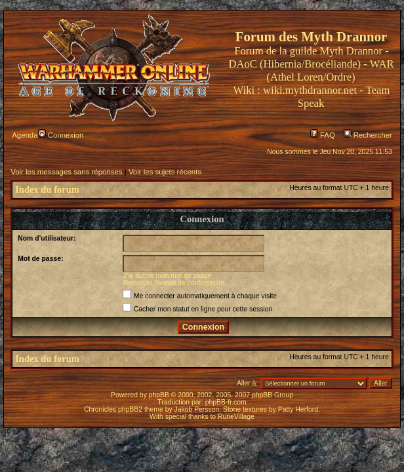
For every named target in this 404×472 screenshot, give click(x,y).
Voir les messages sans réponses (66, 172)
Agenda (24, 135)
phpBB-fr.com (226, 402)
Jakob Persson (197, 409)
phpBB (159, 395)
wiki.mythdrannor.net (310, 90)
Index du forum (47, 189)
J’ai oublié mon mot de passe (167, 275)
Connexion (61, 135)
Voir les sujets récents (165, 172)
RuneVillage (236, 416)
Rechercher (368, 135)
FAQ (322, 135)
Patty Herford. (299, 409)
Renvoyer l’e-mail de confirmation (173, 282)
